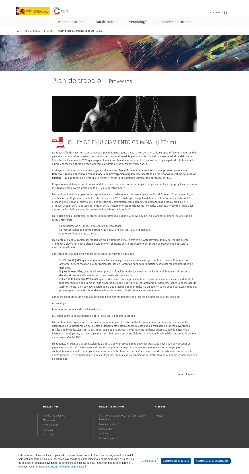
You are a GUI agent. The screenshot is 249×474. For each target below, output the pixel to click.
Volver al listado (187, 374)
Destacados (106, 428)
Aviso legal (49, 434)
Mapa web (49, 420)
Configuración (149, 461)
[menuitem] (215, 12)
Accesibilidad (50, 425)
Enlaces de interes (109, 424)
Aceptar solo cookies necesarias (212, 461)
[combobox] (227, 12)
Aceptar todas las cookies (176, 461)
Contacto (48, 429)
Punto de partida (108, 438)
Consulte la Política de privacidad (67, 466)
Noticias (103, 433)
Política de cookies (54, 415)
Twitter (159, 415)
